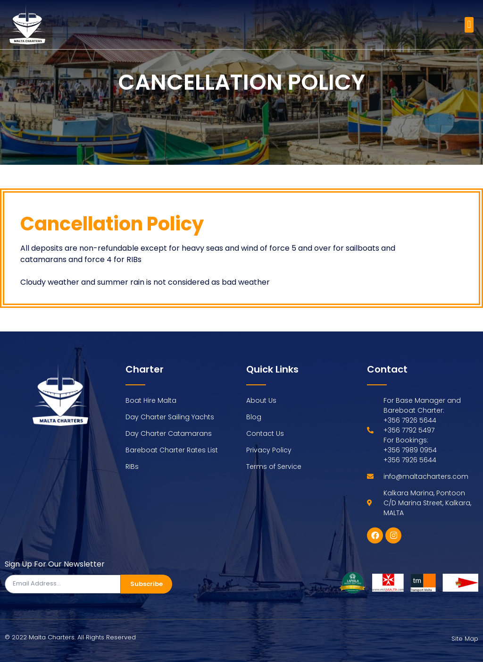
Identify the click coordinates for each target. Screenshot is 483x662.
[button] (469, 25)
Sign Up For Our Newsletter (55, 564)
